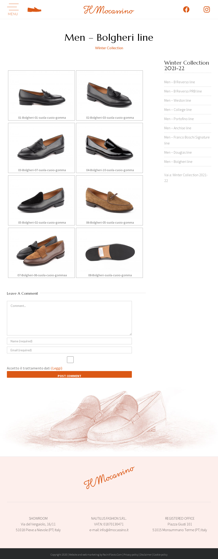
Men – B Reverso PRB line (183, 91)
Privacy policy (131, 554)
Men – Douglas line (178, 152)
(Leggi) (56, 368)
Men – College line (178, 109)
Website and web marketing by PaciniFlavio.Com (95, 554)
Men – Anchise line (177, 128)
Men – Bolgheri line (178, 161)
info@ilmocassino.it (114, 529)
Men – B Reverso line (179, 82)
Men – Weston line (177, 100)
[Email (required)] (69, 350)
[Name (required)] (69, 341)
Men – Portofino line (179, 118)
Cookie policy (160, 554)
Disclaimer (146, 554)
